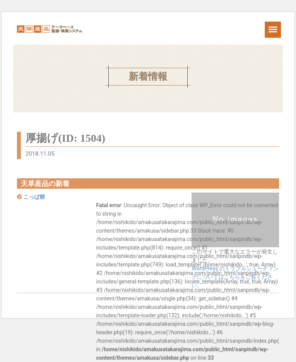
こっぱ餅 (34, 197)
